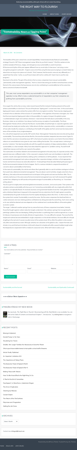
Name (6, 268)
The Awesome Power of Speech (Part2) (15, 364)
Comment (7, 254)
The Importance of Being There (13, 360)
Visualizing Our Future (10, 341)
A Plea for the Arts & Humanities (13, 379)
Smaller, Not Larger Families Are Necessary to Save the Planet (23, 345)
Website (53, 268)
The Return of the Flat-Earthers (13, 398)
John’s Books (66, 14)
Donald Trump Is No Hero (11, 337)
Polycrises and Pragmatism (12, 402)
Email (29, 268)
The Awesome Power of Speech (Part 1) (15, 368)
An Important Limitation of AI (12, 356)
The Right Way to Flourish (38, 6)
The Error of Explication (10, 387)
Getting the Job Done (10, 406)
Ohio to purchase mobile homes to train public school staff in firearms (25, 348)
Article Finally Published (10, 352)
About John (54, 14)
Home (45, 14)
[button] (74, 13)
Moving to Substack (9, 333)
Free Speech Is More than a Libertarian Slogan (18, 383)
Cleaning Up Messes (10, 391)
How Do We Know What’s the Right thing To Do (18, 375)
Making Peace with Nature (11, 371)
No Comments (18, 53)
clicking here (58, 314)
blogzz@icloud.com (18, 431)
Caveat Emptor (8, 395)
